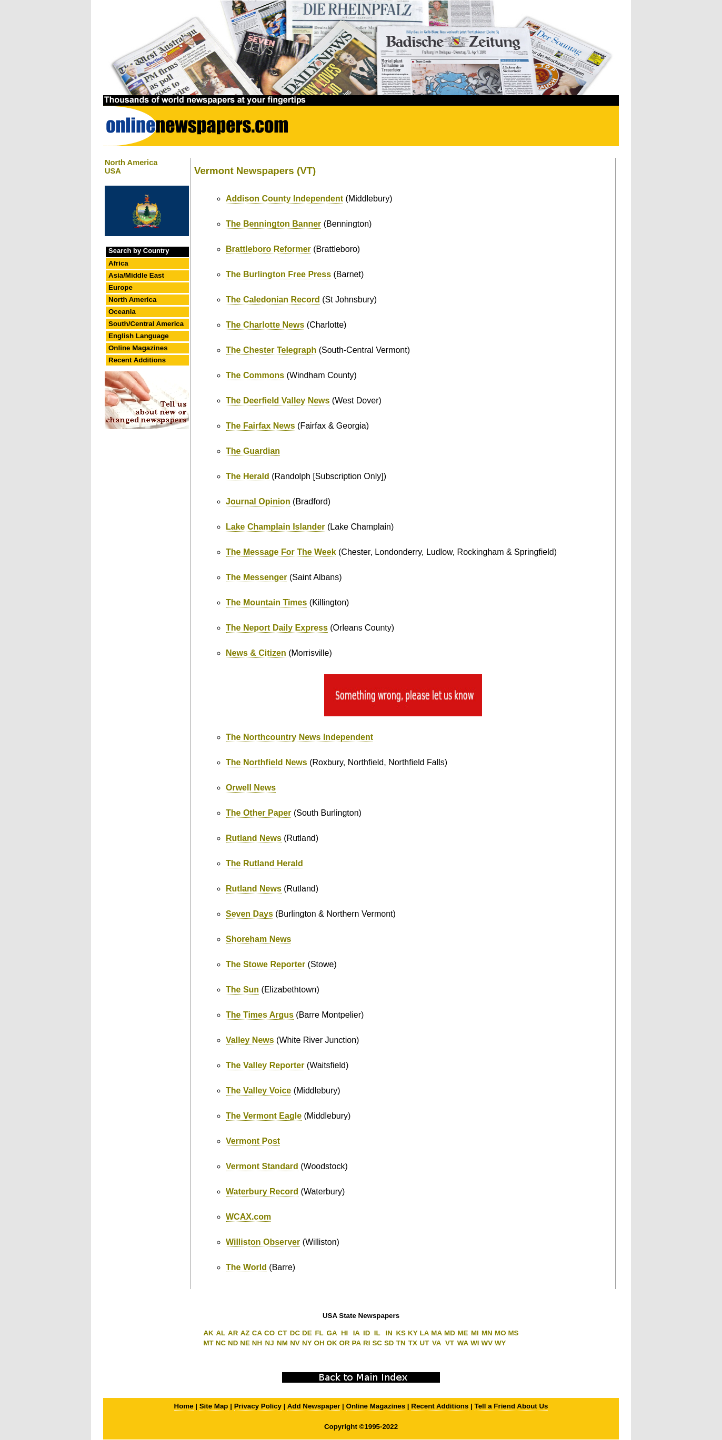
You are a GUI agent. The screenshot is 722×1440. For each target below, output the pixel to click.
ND (233, 1343)
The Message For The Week (281, 551)
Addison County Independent (284, 198)
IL (377, 1333)
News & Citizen (256, 652)
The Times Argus (260, 1014)
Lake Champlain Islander (275, 526)
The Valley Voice (258, 1090)
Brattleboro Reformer (268, 249)
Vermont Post (253, 1141)
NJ (269, 1343)
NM (282, 1343)
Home (184, 1406)
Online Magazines (138, 348)
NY (307, 1343)
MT (208, 1343)
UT (424, 1343)
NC (221, 1343)
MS (513, 1333)
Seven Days (249, 913)
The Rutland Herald (264, 863)
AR (233, 1333)
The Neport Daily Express (277, 627)
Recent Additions (137, 360)
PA (357, 1343)
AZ (245, 1333)
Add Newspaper (313, 1406)
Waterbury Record (262, 1191)
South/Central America (146, 324)
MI (475, 1333)
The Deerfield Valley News (277, 400)
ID (366, 1333)
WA (462, 1343)
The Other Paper (258, 812)
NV (295, 1343)
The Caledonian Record (273, 299)
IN (389, 1333)
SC (377, 1343)
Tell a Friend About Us (511, 1406)
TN (401, 1343)
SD (389, 1343)
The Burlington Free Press (278, 274)
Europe (120, 287)
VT (449, 1343)
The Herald (247, 476)
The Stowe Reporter (265, 964)
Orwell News (251, 787)
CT (282, 1333)
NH (257, 1343)
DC (295, 1333)
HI (344, 1333)
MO (500, 1333)
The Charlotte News (265, 324)
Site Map (213, 1406)
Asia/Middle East (136, 275)
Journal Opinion (258, 501)
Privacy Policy (258, 1406)
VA (437, 1343)
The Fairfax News (260, 425)
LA (424, 1333)
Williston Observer (263, 1242)
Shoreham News (258, 939)
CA (257, 1333)
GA (332, 1333)
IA (356, 1333)
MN (487, 1333)
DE (307, 1333)
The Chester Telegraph (271, 350)
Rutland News (254, 838)
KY (413, 1333)
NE (245, 1343)
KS (401, 1333)
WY (500, 1343)
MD (449, 1333)
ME (463, 1333)
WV (487, 1343)
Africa (118, 263)
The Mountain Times (266, 602)
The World (246, 1267)
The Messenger (256, 577)
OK (332, 1343)
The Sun (242, 989)
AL (220, 1333)
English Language (138, 336)
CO (269, 1333)
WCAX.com (248, 1216)
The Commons (255, 375)
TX (412, 1343)
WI (474, 1343)
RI (366, 1343)
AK (208, 1333)
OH (319, 1343)
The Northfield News (266, 762)
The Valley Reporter (265, 1065)
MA (436, 1333)
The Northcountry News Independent (299, 737)
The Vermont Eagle (264, 1115)
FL (319, 1333)
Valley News (250, 1040)
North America (132, 299)
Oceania (122, 312)
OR (344, 1343)
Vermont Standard (262, 1166)
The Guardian (253, 451)
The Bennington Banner (273, 223)
